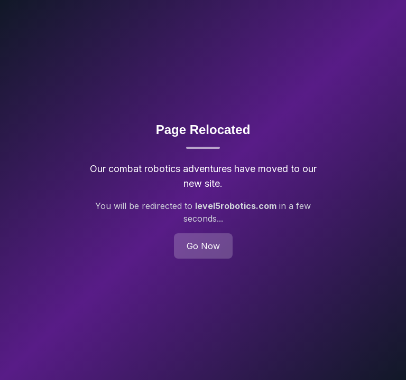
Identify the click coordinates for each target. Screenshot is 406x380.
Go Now (203, 246)
